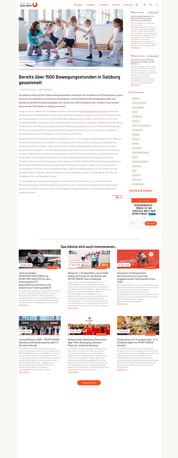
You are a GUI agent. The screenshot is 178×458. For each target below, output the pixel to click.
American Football (138, 103)
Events (134, 112)
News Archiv (89, 382)
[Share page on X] (121, 197)
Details (150, 223)
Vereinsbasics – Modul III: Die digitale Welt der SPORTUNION (143, 209)
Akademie (136, 98)
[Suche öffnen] (136, 5)
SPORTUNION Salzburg (45, 89)
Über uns (128, 4)
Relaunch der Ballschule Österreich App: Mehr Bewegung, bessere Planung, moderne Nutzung (87, 342)
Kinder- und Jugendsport (44, 69)
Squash (135, 157)
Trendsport (136, 175)
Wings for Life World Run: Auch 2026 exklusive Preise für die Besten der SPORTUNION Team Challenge (88, 275)
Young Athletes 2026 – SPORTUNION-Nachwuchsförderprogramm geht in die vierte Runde (39, 342)
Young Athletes (137, 184)
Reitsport (135, 139)
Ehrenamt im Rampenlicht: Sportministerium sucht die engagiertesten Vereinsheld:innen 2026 (136, 277)
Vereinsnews (136, 180)
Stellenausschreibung (140, 162)
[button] (131, 195)
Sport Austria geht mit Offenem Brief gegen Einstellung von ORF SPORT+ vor (143, 62)
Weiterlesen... (136, 48)
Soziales (135, 144)
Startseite (22, 69)
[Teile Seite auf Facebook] (117, 197)
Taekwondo (136, 166)
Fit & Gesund (137, 116)
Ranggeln (135, 135)
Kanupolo (135, 121)
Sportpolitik (136, 148)
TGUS (134, 171)
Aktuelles (77, 4)
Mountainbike (137, 130)
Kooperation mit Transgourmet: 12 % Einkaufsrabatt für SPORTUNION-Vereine (137, 342)
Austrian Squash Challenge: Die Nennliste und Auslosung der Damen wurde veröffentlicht (142, 18)
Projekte (104, 4)
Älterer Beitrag (137, 12)
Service (116, 4)
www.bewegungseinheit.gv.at (94, 111)
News (30, 69)
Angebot (91, 4)
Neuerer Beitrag (138, 56)
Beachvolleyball (137, 107)
